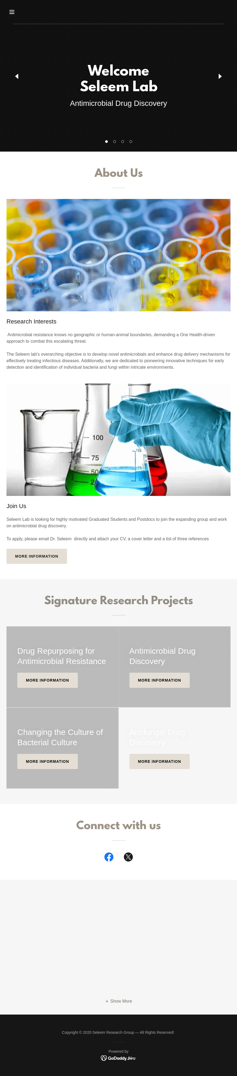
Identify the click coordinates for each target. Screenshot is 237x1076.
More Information (159, 761)
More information (36, 556)
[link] (109, 858)
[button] (106, 141)
